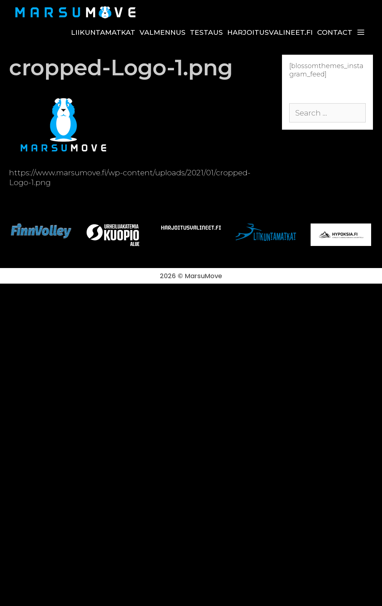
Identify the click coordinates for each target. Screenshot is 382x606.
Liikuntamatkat (103, 32)
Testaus (206, 32)
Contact (334, 32)
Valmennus (163, 32)
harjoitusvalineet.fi (270, 32)
